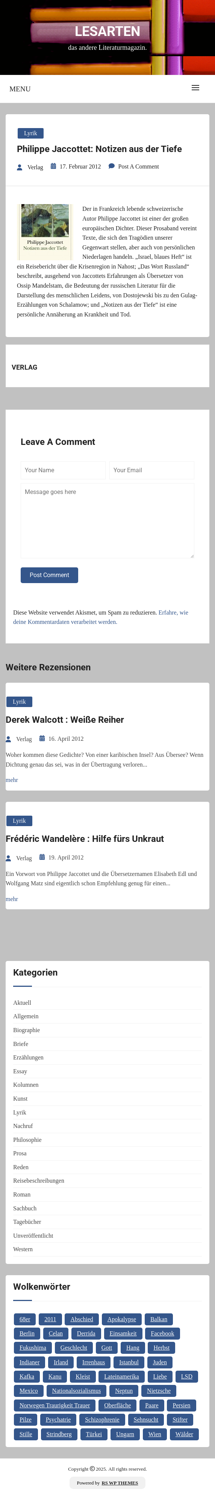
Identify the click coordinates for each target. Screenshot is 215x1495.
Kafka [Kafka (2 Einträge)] (27, 1376)
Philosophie (27, 1140)
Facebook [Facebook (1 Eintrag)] (162, 1333)
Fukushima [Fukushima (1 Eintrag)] (33, 1347)
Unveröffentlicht (33, 1235)
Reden (21, 1167)
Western (23, 1249)
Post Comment (49, 575)
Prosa (20, 1153)
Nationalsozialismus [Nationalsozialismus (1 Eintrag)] (76, 1391)
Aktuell (22, 1003)
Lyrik (30, 133)
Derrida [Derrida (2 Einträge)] (86, 1333)
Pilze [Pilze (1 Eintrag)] (26, 1419)
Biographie (26, 1030)
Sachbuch (24, 1208)
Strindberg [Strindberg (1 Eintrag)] (59, 1434)
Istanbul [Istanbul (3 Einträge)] (129, 1362)
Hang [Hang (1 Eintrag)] (132, 1347)
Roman (21, 1194)
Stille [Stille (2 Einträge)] (26, 1434)
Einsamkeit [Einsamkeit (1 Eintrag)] (123, 1333)
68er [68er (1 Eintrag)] (25, 1319)
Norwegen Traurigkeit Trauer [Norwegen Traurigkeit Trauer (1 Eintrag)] (55, 1405)
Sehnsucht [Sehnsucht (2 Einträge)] (146, 1419)
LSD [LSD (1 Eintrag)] (186, 1376)
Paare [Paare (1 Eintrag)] (152, 1405)
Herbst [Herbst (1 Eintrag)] (161, 1347)
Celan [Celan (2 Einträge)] (56, 1333)
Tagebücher (27, 1222)
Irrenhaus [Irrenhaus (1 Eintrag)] (93, 1362)
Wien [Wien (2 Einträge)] (154, 1434)
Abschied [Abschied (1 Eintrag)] (81, 1319)
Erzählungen (28, 1057)
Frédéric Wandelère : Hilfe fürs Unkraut (85, 839)
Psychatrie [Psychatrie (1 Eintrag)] (58, 1419)
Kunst (20, 1098)
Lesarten (107, 31)
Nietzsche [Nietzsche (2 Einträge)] (159, 1391)
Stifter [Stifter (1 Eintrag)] (180, 1419)
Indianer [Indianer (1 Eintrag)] (29, 1362)
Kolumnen (26, 1085)
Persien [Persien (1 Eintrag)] (181, 1405)
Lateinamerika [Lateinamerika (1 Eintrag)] (121, 1376)
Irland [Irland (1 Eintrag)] (61, 1362)
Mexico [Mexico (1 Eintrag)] (29, 1391)
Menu (20, 89)
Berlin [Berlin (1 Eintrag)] (27, 1333)
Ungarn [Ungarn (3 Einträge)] (125, 1434)
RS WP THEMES (120, 1483)
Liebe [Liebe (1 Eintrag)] (160, 1376)
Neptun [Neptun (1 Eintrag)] (124, 1391)
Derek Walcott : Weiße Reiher (65, 720)
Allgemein (26, 1016)
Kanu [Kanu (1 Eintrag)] (55, 1376)
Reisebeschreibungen (38, 1180)
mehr (12, 780)
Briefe (20, 1044)
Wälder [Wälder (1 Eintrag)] (184, 1434)
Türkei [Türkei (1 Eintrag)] (94, 1434)
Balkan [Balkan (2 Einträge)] (158, 1319)
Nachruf (23, 1126)
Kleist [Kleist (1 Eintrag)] (83, 1376)
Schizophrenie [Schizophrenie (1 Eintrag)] (102, 1419)
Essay (20, 1071)
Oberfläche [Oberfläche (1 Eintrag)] (117, 1405)
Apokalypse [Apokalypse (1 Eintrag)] (122, 1319)
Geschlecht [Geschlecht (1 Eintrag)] (74, 1347)
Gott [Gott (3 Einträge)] (106, 1347)
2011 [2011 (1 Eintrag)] (50, 1319)
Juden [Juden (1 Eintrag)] (160, 1362)
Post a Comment (138, 166)
